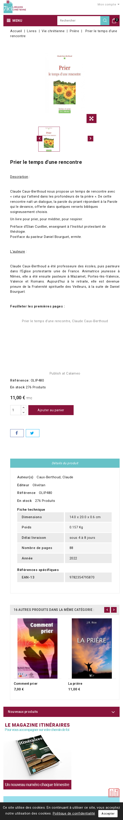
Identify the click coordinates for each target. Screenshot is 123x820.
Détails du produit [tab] (65, 463)
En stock (17, 387)
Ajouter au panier (51, 410)
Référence (26, 493)
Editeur (23, 485)
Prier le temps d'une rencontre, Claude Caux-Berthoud (65, 321)
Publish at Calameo (65, 373)
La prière (75, 683)
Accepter (107, 813)
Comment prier (26, 683)
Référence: (20, 380)
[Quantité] (15, 410)
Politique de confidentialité (74, 813)
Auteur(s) (25, 477)
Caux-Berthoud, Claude (55, 477)
